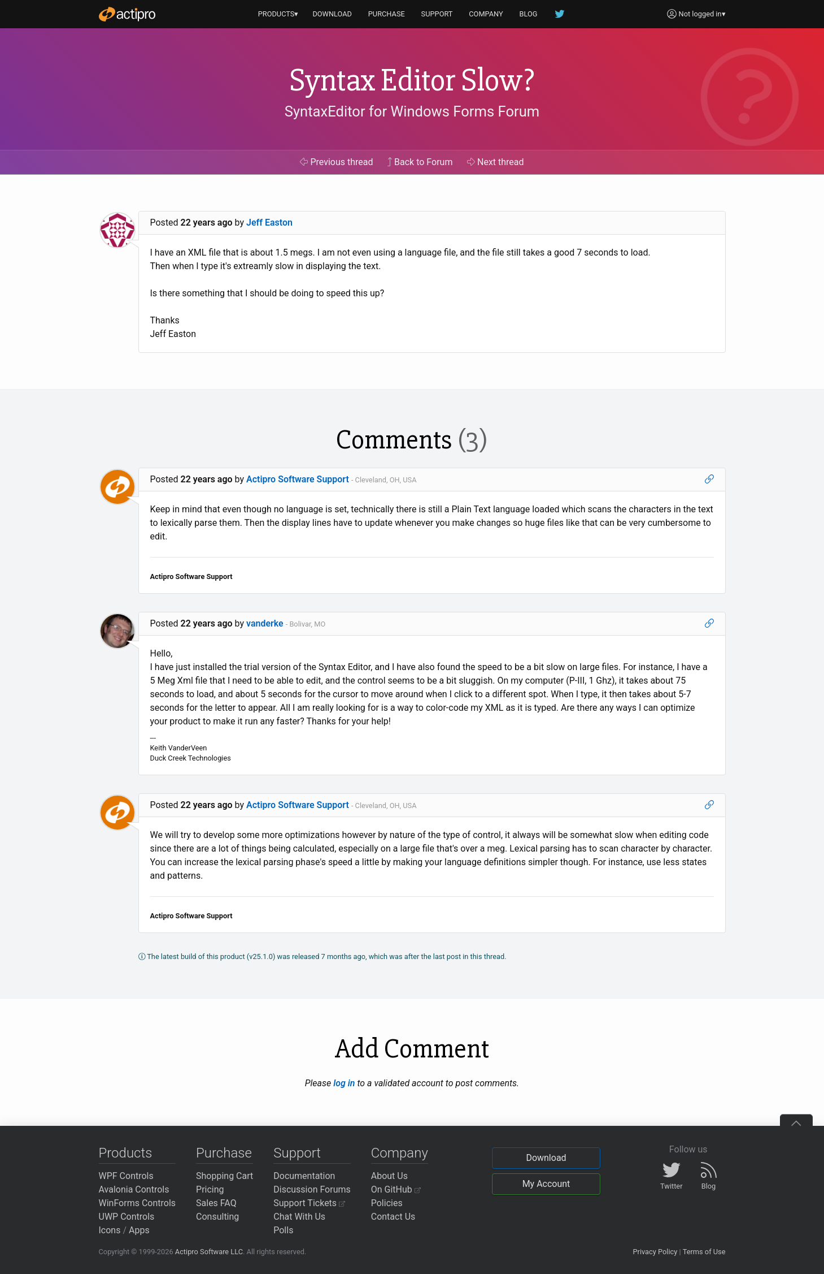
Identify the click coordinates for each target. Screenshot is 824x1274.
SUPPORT (437, 14)
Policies (387, 1203)
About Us (389, 1176)
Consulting (217, 1216)
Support (297, 1153)
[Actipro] (127, 14)
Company (399, 1153)
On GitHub (396, 1189)
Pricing (210, 1189)
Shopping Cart (224, 1176)
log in (344, 1083)
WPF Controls (126, 1176)
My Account (546, 1183)
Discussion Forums (312, 1189)
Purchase (224, 1153)
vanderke (265, 623)
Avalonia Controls (134, 1189)
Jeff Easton (269, 222)
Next (495, 162)
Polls (283, 1230)
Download (546, 1157)
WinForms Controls (137, 1203)
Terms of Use (704, 1251)
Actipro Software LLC (209, 1251)
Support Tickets (309, 1203)
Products (125, 1153)
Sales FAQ (216, 1203)
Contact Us (393, 1216)
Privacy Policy (655, 1251)
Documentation (304, 1176)
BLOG (529, 14)
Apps (139, 1230)
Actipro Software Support (297, 479)
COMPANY (486, 14)
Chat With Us (299, 1216)
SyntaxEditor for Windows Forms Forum (412, 111)
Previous (336, 162)
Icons (110, 1230)
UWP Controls (127, 1216)
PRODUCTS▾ (278, 14)
